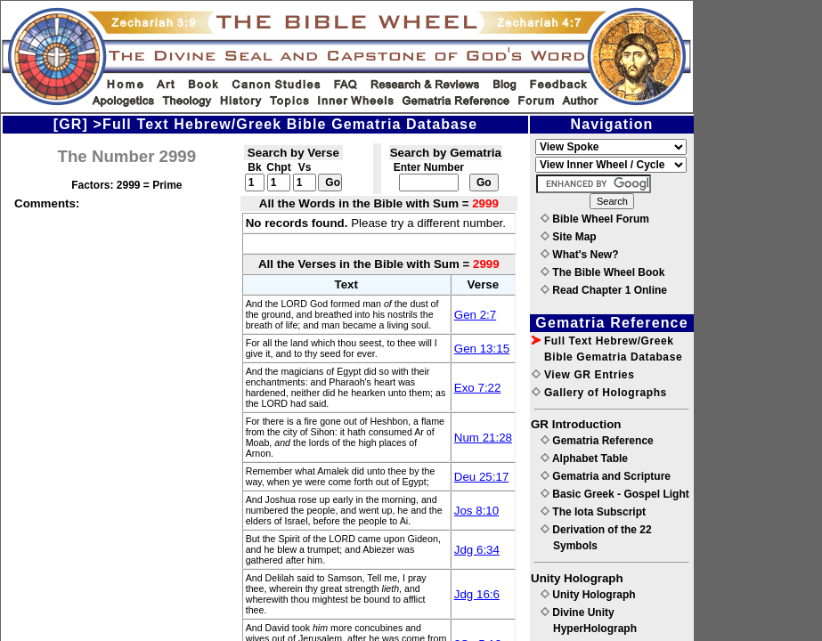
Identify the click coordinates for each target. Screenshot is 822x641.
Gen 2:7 (475, 314)
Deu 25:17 (481, 476)
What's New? (580, 254)
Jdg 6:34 (477, 549)
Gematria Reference (597, 440)
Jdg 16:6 (477, 594)
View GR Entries (583, 375)
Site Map (569, 237)
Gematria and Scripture (606, 476)
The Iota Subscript (593, 512)
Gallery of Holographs (599, 392)
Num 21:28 (483, 437)
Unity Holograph (588, 594)
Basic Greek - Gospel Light (615, 494)
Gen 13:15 (481, 348)
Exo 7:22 (477, 387)
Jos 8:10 (476, 510)
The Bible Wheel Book (602, 272)
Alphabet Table (584, 458)
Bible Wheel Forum (595, 219)
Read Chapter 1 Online (604, 290)
